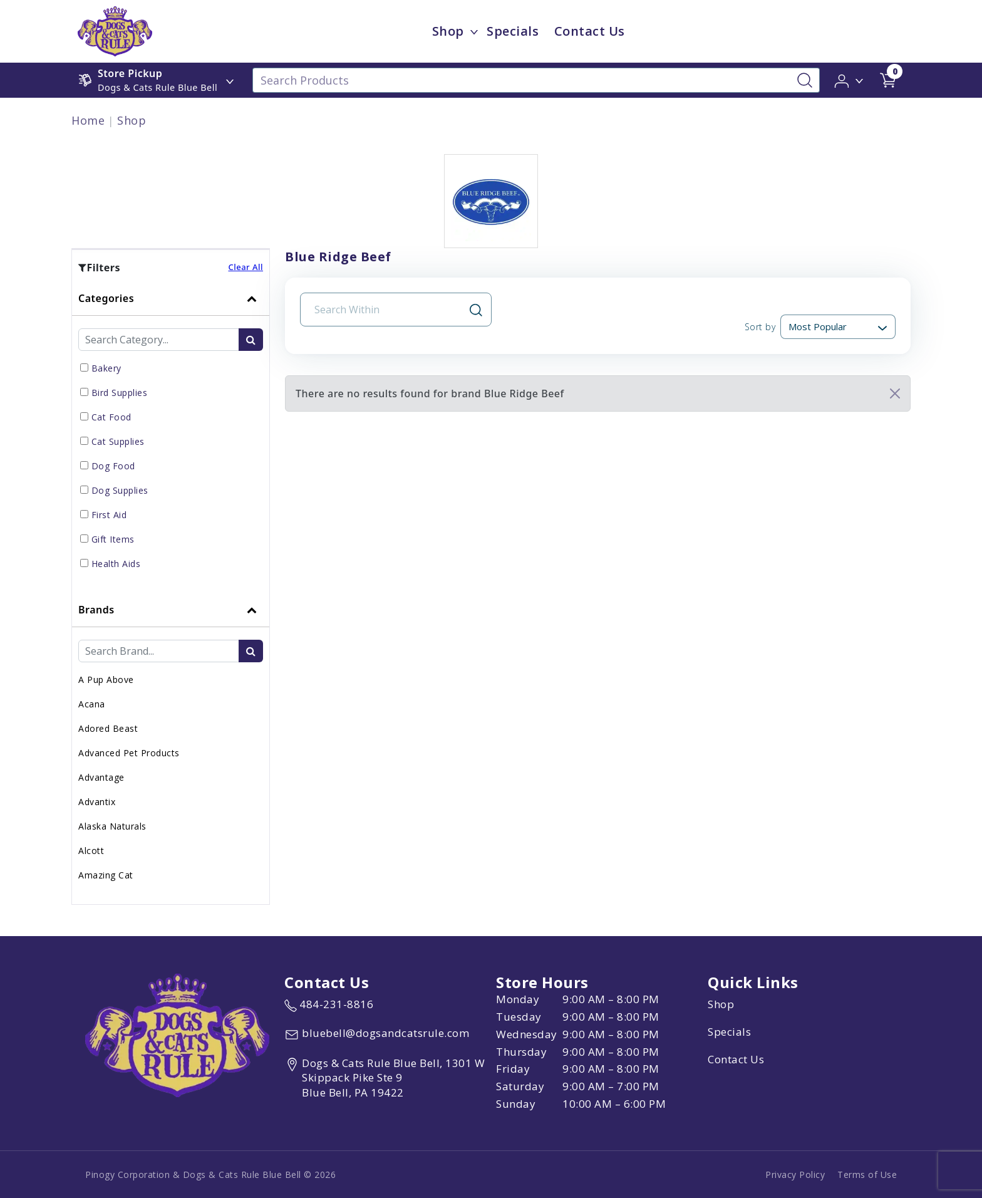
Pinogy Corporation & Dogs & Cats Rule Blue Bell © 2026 (210, 1174)
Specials (729, 1031)
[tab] (170, 437)
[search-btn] (251, 339)
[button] (849, 79)
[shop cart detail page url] (888, 80)
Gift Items (113, 539)
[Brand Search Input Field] (158, 651)
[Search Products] (536, 80)
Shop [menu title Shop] (448, 31)
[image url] (115, 30)
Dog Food (113, 466)
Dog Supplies (119, 490)
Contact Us (736, 1059)
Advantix (96, 802)
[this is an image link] (177, 1034)
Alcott (91, 851)
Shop (131, 120)
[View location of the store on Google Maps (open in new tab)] (387, 1078)
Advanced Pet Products (129, 753)
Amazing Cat (105, 875)
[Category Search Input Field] (158, 339)
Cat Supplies (118, 441)
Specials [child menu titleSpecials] (513, 31)
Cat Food (111, 417)
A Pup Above (106, 679)
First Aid (109, 515)
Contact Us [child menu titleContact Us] (589, 31)
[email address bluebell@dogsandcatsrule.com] (376, 1034)
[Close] (895, 393)
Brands (96, 610)
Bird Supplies (119, 392)
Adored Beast (108, 728)
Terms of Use (867, 1174)
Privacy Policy (795, 1174)
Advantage (101, 777)
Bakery (106, 368)
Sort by (760, 327)
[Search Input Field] (388, 309)
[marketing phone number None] (328, 1005)
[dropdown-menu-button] (474, 31)
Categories (106, 298)
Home (88, 120)
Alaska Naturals (112, 826)
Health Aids (116, 564)
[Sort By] (837, 326)
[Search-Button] (804, 80)
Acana (91, 704)
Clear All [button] (245, 267)
